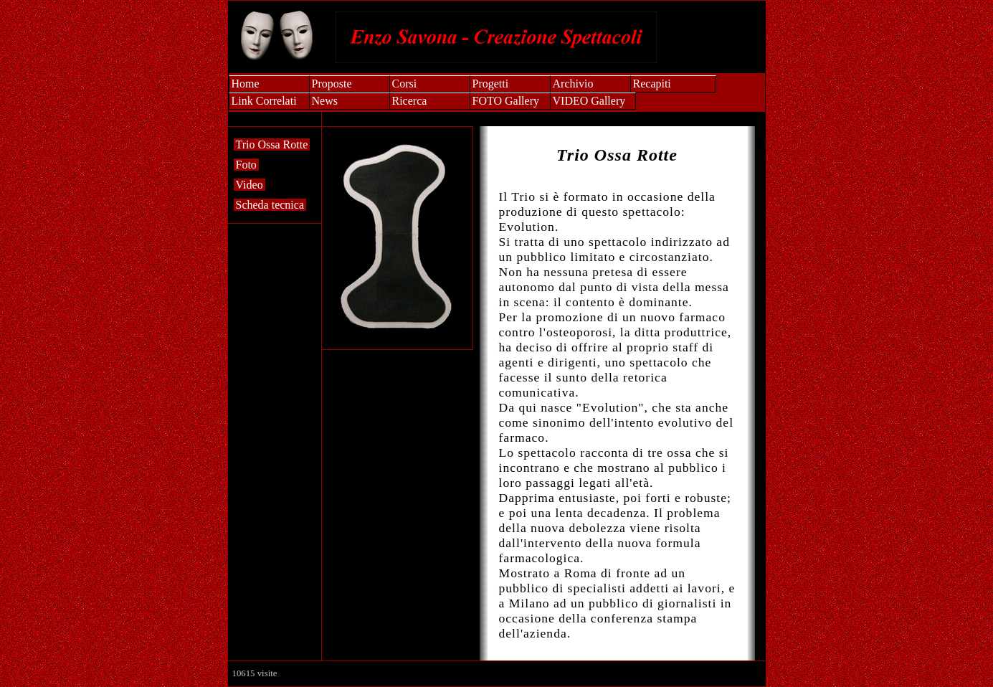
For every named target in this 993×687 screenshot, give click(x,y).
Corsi (404, 83)
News (325, 101)
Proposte (332, 83)
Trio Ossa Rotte (272, 144)
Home (246, 83)
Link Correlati (264, 101)
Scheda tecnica (270, 205)
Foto (246, 164)
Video (249, 185)
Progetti (490, 83)
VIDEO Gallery (589, 101)
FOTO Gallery (505, 101)
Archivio (573, 83)
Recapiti (652, 83)
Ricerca (409, 101)
